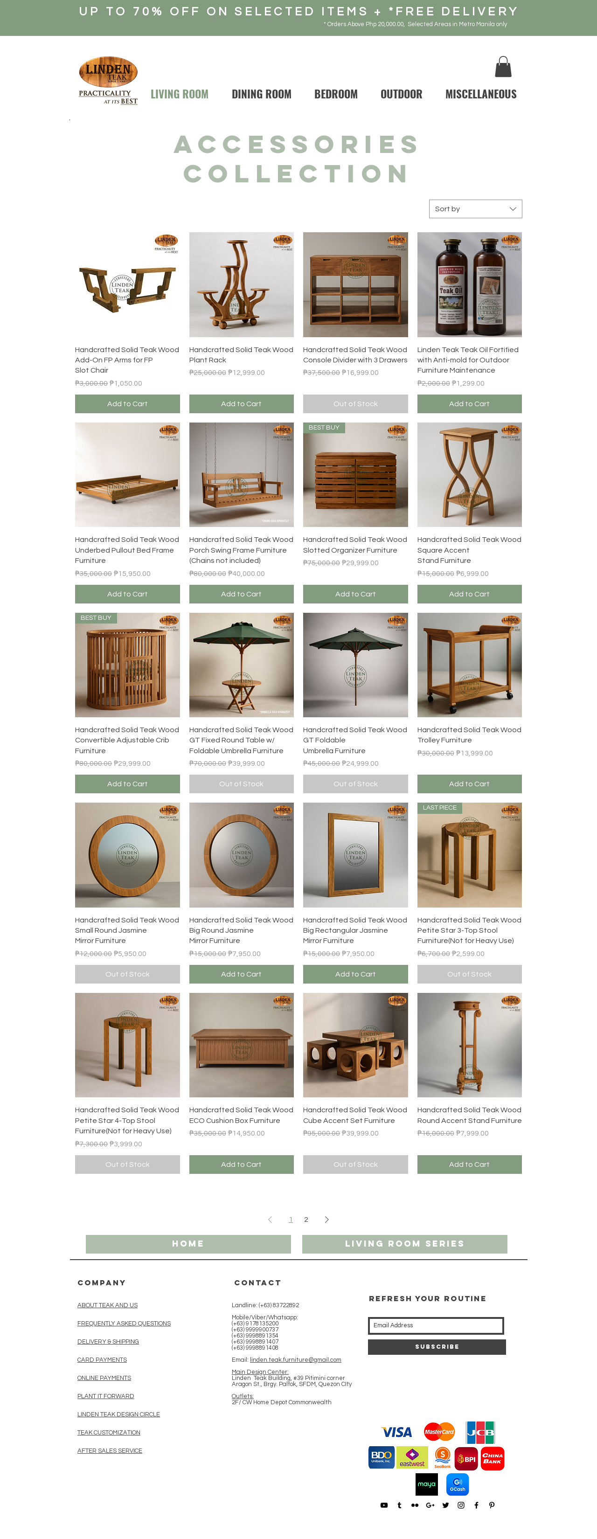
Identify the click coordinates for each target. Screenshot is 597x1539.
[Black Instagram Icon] (461, 1505)
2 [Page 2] (306, 1219)
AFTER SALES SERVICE (109, 1451)
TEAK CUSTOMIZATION (108, 1432)
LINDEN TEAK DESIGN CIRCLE (118, 1414)
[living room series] (404, 1244)
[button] (503, 66)
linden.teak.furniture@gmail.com (295, 1360)
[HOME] (188, 1244)
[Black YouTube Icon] (384, 1505)
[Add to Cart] (127, 404)
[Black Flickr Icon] (414, 1505)
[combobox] (475, 209)
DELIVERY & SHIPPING (108, 1341)
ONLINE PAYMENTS (104, 1378)
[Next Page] (327, 1219)
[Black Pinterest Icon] (491, 1505)
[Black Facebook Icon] (476, 1505)
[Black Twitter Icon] (445, 1505)
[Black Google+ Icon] (430, 1505)
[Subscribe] (437, 1347)
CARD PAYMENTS (102, 1360)
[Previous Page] (270, 1219)
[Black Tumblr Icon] (399, 1505)
